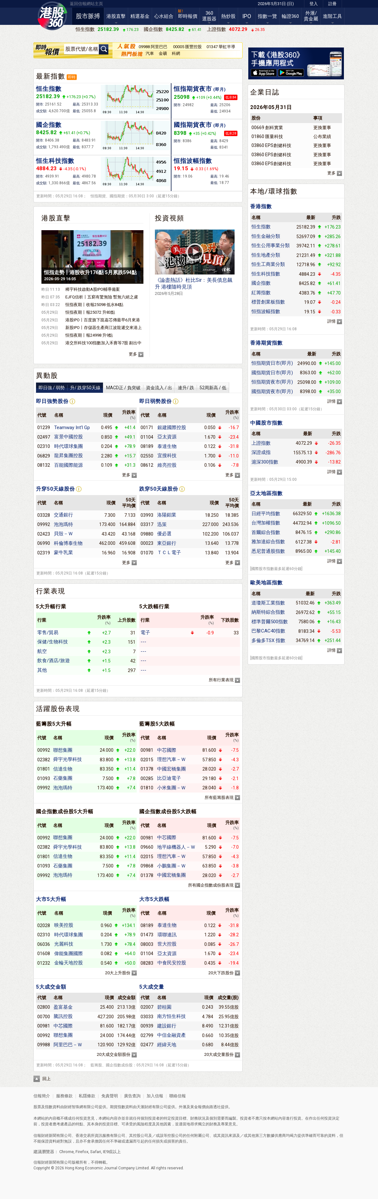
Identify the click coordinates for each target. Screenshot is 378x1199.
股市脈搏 (88, 16)
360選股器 (209, 16)
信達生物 (62, 769)
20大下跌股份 (221, 972)
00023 (147, 543)
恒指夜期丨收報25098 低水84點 (94, 304)
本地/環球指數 (274, 191)
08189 (147, 446)
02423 (43, 534)
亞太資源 (167, 437)
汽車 (150, 53)
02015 (147, 759)
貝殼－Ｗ (63, 534)
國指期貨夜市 (200, 124)
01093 (43, 778)
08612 (147, 465)
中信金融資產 (171, 1035)
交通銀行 (63, 515)
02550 (147, 455)
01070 (147, 552)
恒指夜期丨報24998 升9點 (89, 335)
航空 (42, 651)
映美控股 (63, 925)
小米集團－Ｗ (171, 788)
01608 (43, 953)
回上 (46, 1078)
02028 (43, 925)
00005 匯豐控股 (187, 46)
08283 (147, 963)
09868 (147, 865)
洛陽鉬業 (166, 515)
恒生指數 (49, 88)
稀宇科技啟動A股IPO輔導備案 (92, 289)
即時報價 (187, 16)
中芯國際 (166, 750)
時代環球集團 (68, 446)
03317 (147, 524)
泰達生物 (167, 446)
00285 (147, 778)
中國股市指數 (266, 423)
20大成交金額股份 (113, 1054)
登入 (313, 3)
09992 (43, 524)
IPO (246, 16)
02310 (43, 446)
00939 (147, 1025)
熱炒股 (228, 16)
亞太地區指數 (266, 493)
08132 (43, 465)
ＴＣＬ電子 (169, 552)
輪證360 (290, 16)
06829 (43, 455)
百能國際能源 (68, 465)
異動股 (47, 375)
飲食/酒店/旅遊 (53, 660)
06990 (43, 543)
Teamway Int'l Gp (72, 427)
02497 (43, 437)
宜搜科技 (167, 455)
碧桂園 (164, 1007)
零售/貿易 (47, 632)
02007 (147, 1007)
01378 (147, 768)
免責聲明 (109, 1095)
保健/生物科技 (52, 642)
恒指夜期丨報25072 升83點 (90, 312)
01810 (147, 787)
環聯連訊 (167, 935)
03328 (43, 515)
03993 (147, 515)
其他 (42, 670)
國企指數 (49, 124)
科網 (176, 53)
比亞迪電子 (169, 778)
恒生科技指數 (55, 160)
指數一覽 (267, 16)
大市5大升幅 (51, 899)
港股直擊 (116, 16)
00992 (43, 750)
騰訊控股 (63, 1016)
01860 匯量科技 (267, 136)
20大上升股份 (117, 972)
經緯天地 (166, 1045)
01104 (147, 437)
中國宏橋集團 (171, 769)
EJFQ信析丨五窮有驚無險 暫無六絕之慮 (101, 297)
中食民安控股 (171, 963)
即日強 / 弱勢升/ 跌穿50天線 (69, 388)
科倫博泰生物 (68, 543)
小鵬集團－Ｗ (171, 866)
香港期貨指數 (266, 343)
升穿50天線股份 (55, 489)
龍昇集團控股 (68, 455)
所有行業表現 (221, 679)
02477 (147, 1044)
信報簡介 (41, 1095)
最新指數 (50, 76)
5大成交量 (151, 987)
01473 (147, 934)
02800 (43, 1007)
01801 (43, 768)
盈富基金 (63, 1007)
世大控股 (167, 944)
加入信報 (155, 1095)
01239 (43, 427)
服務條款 (65, 1095)
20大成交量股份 (219, 1054)
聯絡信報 (177, 1095)
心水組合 (163, 16)
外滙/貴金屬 (311, 16)
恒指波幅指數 (193, 160)
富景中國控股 (68, 437)
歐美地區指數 (266, 583)
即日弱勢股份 (155, 401)
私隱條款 (87, 1095)
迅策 (162, 524)
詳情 (331, 321)
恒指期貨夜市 (200, 88)
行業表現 (50, 591)
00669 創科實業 (267, 127)
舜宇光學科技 (67, 759)
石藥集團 (62, 778)
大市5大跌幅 (154, 899)
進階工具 (332, 16)
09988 (43, 1044)
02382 (43, 759)
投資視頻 (169, 218)
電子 (145, 632)
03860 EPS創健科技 (271, 145)
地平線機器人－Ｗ (176, 847)
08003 (147, 944)
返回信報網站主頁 (86, 3)
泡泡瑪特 (63, 524)
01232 (43, 963)
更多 (133, 354)
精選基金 (139, 16)
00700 (43, 1016)
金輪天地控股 (68, 963)
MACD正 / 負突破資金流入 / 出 (139, 388)
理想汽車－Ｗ (171, 759)
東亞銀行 (166, 543)
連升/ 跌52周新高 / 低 (202, 388)
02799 (147, 1035)
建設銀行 (166, 1026)
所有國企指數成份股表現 (211, 885)
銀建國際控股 (171, 427)
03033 (147, 1016)
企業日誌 (265, 92)
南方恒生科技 (171, 1016)
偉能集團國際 (68, 953)
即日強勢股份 (52, 401)
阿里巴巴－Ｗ (68, 1045)
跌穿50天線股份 (158, 489)
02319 (43, 552)
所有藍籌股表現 (219, 797)
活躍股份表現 (58, 709)
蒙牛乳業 (63, 552)
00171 (147, 427)
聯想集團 (62, 750)
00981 (147, 750)
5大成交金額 (51, 987)
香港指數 (261, 206)
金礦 (163, 53)
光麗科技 (63, 944)
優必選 (164, 534)
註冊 (332, 3)
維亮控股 (167, 465)
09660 (147, 847)
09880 (147, 534)
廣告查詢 (132, 1095)
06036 (43, 944)
